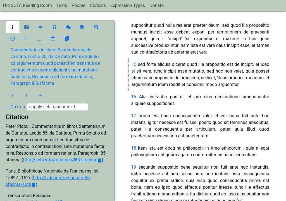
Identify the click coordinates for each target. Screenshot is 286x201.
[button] (13, 27)
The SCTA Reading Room (27, 5)
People (78, 5)
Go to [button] (49, 107)
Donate (156, 5)
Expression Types (127, 5)
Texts (61, 5)
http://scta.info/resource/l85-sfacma (59, 159)
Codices (98, 5)
